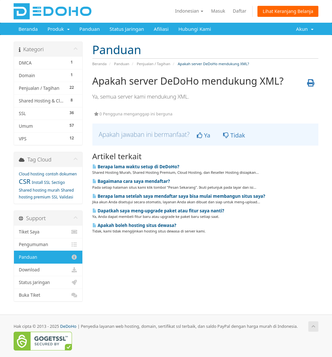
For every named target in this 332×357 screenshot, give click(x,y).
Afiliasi (161, 29)
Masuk (218, 11)
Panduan (89, 29)
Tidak (234, 135)
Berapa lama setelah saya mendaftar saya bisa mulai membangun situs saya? (179, 196)
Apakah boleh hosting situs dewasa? (134, 225)
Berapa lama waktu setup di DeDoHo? (135, 167)
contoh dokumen (61, 174)
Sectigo (58, 182)
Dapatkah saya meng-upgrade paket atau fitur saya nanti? (158, 211)
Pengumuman (48, 244)
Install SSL (41, 182)
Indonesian (189, 11)
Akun (305, 29)
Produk (58, 29)
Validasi (66, 197)
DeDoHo (68, 326)
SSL (55, 197)
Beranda (28, 29)
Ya (203, 135)
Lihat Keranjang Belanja (288, 11)
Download (48, 270)
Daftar (239, 11)
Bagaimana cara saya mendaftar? (131, 181)
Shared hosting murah (39, 190)
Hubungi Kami (194, 29)
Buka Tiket (48, 295)
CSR (24, 181)
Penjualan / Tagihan (154, 63)
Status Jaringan (127, 29)
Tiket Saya (48, 232)
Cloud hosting (31, 174)
